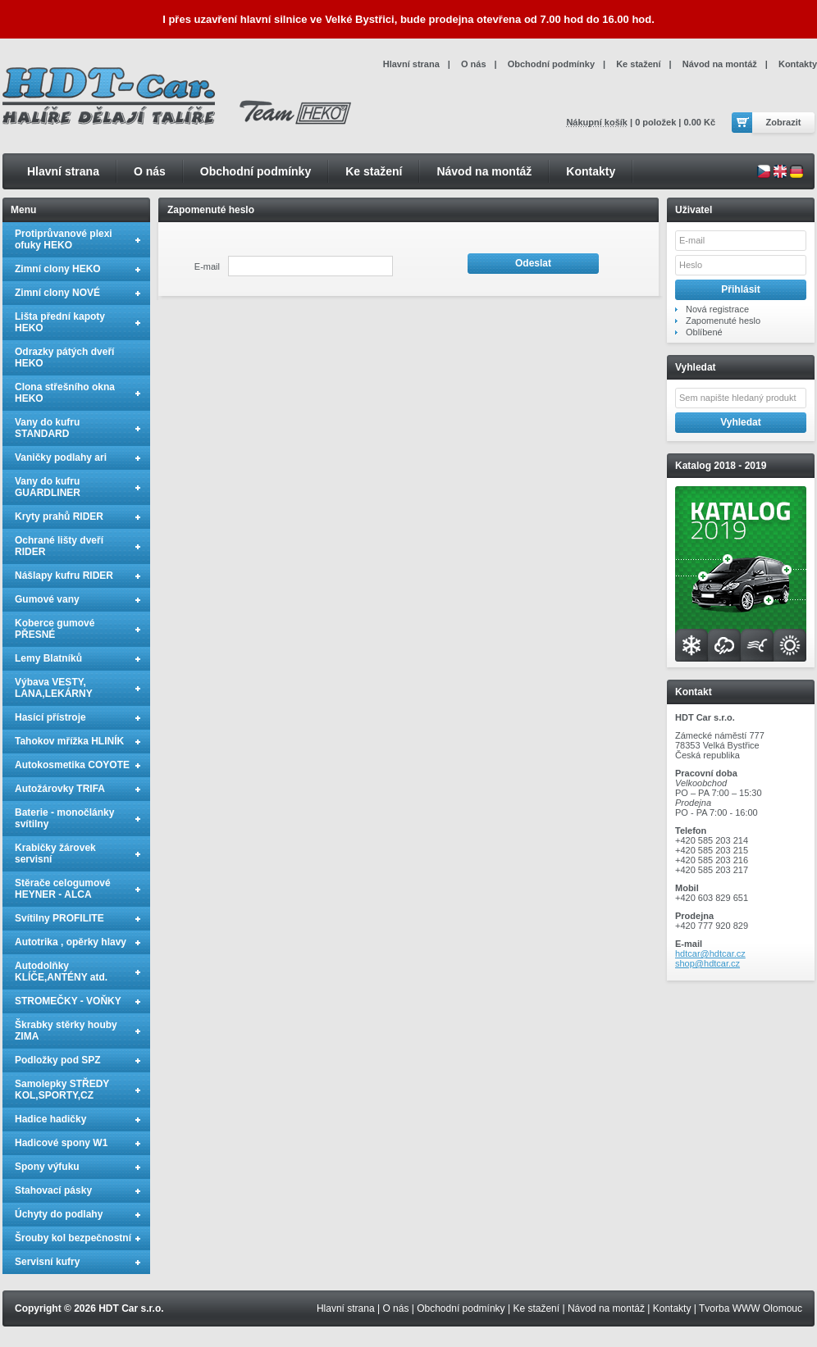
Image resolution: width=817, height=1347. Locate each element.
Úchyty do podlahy (59, 1214)
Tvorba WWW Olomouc (750, 1308)
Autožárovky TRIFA (60, 788)
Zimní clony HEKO (58, 269)
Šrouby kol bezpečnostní (73, 1238)
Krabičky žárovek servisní (55, 853)
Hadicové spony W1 (61, 1143)
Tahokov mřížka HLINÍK (69, 741)
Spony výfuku (47, 1166)
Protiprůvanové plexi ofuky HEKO (63, 239)
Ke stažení (373, 171)
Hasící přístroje (50, 717)
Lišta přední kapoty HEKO (60, 322)
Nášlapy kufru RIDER (64, 575)
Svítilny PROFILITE (59, 918)
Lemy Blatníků (48, 658)
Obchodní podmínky (255, 171)
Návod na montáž (484, 171)
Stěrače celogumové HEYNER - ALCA (63, 888)
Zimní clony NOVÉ (57, 292)
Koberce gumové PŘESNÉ (54, 628)
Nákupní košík (597, 122)
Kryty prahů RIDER (59, 516)
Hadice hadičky (50, 1119)
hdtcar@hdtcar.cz (710, 953)
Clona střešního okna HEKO (65, 392)
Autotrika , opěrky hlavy (70, 942)
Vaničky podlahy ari (61, 457)
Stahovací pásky (53, 1190)
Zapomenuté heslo (723, 320)
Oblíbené (704, 332)
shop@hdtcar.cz (707, 963)
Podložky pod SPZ (58, 1060)
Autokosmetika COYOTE (72, 765)
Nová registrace (717, 309)
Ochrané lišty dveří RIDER (59, 546)
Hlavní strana (63, 171)
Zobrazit (783, 122)
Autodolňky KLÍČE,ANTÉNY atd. (61, 971)
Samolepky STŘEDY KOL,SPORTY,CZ (62, 1089)
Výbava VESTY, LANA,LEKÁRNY (54, 687)
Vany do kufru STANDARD (47, 427)
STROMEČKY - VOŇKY (68, 1001)
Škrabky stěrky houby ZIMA (66, 1030)
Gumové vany (47, 599)
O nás (150, 171)
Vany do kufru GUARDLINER (47, 487)
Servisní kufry (47, 1261)
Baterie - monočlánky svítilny (64, 818)
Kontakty (590, 171)
